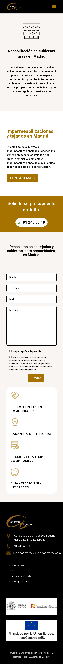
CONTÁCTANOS (22, 178)
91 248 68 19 (34, 222)
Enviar (36, 378)
